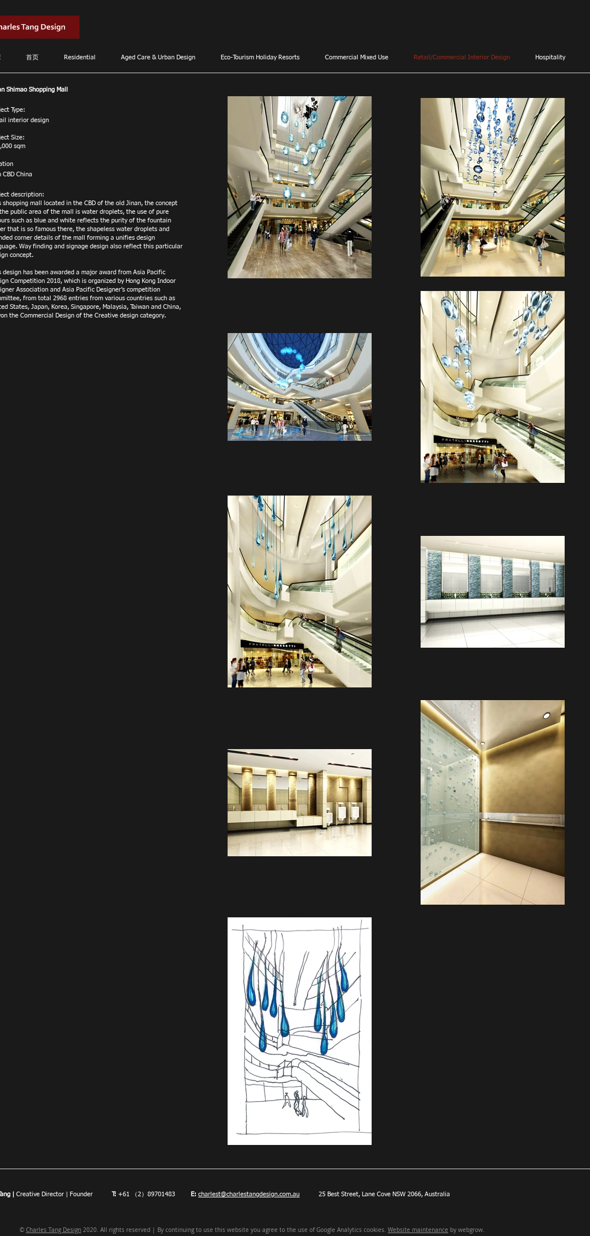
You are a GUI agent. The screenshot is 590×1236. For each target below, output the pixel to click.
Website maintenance (418, 1230)
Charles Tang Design (53, 1230)
